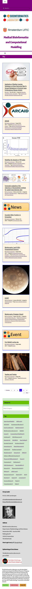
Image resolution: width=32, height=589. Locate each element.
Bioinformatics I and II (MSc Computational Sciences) (12, 248)
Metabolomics (8, 321)
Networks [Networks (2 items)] (17, 452)
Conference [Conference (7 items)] (7, 437)
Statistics (20, 257)
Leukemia (20, 301)
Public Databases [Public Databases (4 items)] (8, 465)
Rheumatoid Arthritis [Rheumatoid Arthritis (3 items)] (17, 468)
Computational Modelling (16, 127)
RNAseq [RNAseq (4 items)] (6, 471)
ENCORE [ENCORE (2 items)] (15, 440)
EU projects (15, 124)
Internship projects (8, 93)
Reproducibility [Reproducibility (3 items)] (19, 465)
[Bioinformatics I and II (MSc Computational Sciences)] (16, 236)
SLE (21, 95)
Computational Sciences (17, 253)
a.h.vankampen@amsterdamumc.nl (12, 499)
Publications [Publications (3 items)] (16, 462)
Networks (13, 321)
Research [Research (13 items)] (7, 468)
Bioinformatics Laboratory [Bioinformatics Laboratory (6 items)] (11, 431)
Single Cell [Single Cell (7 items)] (19, 474)
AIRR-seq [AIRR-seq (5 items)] (19, 421)
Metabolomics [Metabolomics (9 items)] (8, 452)
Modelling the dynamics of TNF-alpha (15, 160)
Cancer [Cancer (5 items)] (6, 434)
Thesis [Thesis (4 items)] (17, 481)
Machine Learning (17, 95)
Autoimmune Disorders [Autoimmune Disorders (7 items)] (17, 424)
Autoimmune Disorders (20, 126)
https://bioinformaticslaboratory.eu (12, 502)
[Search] (4, 8)
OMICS (25, 256)
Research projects (8, 301)
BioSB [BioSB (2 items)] (22, 431)
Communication (16, 220)
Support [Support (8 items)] (14, 477)
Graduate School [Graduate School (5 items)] (19, 443)
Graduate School (21, 319)
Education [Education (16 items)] (7, 440)
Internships (15, 93)
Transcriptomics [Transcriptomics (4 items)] (8, 484)
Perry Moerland (9, 192)
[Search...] (16, 8)
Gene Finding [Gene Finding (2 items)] (23, 440)
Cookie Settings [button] (14, 585)
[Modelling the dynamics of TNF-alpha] (16, 146)
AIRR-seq (13, 126)
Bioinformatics (8, 127)
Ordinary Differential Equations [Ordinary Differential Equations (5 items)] (12, 456)
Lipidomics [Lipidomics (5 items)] (7, 449)
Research (12, 129)
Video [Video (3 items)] (17, 484)
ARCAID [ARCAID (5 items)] (6, 424)
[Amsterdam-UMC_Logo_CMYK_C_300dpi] (16, 28)
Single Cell (17, 129)
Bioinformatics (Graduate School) (14, 314)
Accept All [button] (23, 585)
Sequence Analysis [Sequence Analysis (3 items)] (9, 474)
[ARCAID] (16, 110)
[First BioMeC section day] (16, 334)
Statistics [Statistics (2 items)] (7, 477)
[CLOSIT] (16, 280)
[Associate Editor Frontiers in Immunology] (16, 206)
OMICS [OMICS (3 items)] (24, 452)
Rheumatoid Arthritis (20, 166)
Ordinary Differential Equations (11, 257)
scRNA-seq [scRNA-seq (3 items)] (14, 471)
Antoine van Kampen (10, 123)
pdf (13, 542)
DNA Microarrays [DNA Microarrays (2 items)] (17, 437)
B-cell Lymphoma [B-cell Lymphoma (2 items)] (8, 427)
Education (23, 92)
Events (14, 346)
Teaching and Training (11, 374)
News (21, 220)
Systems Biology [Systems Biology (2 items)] (8, 481)
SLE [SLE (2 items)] (25, 474)
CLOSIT (7, 298)
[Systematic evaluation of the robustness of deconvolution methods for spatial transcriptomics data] (16, 178)
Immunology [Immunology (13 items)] (8, 446)
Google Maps (18, 542)
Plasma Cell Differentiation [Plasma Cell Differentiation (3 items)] (11, 459)
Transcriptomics (10, 195)
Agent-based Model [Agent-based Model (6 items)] (9, 421)
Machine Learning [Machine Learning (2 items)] (17, 449)
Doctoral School (8, 318)
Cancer (16, 301)
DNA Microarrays (22, 318)
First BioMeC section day (12, 342)
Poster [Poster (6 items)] (22, 459)
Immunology (7, 129)
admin (7, 92)
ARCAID (7, 121)
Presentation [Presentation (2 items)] (7, 462)
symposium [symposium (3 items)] (22, 477)
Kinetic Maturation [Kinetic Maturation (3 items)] (19, 446)
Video (20, 129)
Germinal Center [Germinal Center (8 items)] (8, 443)
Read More (5, 585)
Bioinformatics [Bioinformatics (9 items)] (19, 427)
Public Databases (22, 321)
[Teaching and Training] (16, 362)
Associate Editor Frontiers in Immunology (13, 216)
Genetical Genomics (13, 319)
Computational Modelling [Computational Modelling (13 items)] (17, 434)
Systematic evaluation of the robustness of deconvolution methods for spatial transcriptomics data (15, 188)
